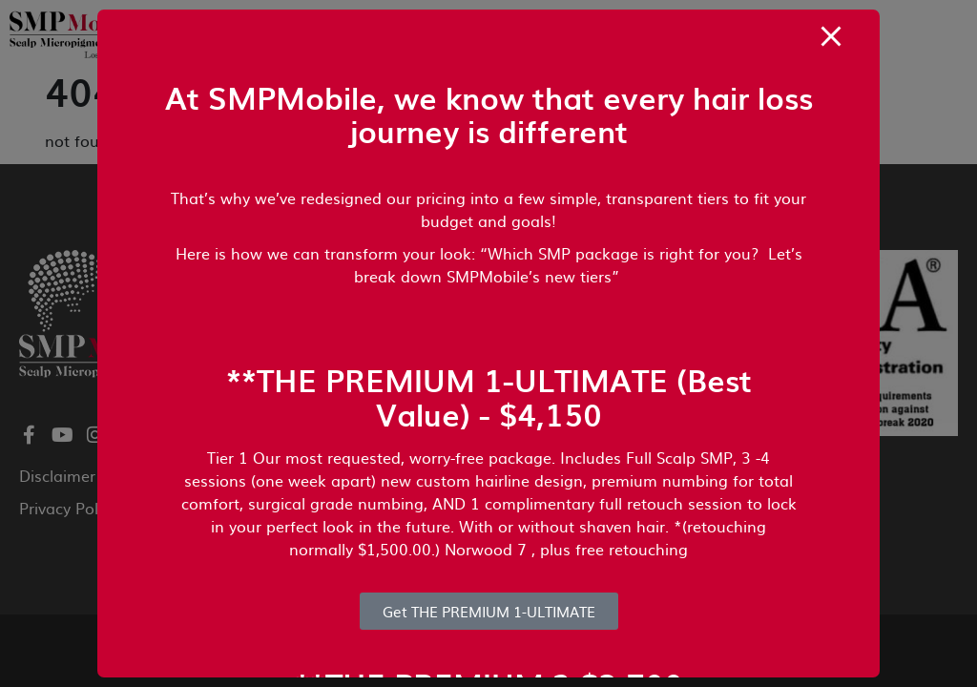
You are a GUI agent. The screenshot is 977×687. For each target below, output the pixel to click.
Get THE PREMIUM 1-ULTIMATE (489, 611)
